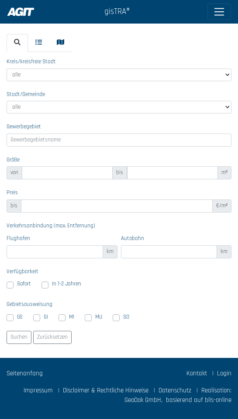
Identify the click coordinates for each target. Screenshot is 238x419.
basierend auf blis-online (198, 400)
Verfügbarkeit (22, 271)
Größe (13, 160)
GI (46, 317)
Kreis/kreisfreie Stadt (31, 61)
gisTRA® (117, 12)
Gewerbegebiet (24, 127)
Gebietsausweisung (29, 304)
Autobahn (132, 238)
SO (126, 317)
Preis (12, 192)
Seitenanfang (25, 373)
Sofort (24, 284)
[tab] (17, 43)
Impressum (38, 390)
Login (224, 373)
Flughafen (18, 238)
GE (20, 317)
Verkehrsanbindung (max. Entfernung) (51, 226)
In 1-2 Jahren (66, 284)
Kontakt (196, 373)
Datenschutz (175, 390)
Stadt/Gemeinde (26, 94)
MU (98, 317)
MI (71, 317)
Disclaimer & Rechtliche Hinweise (105, 390)
